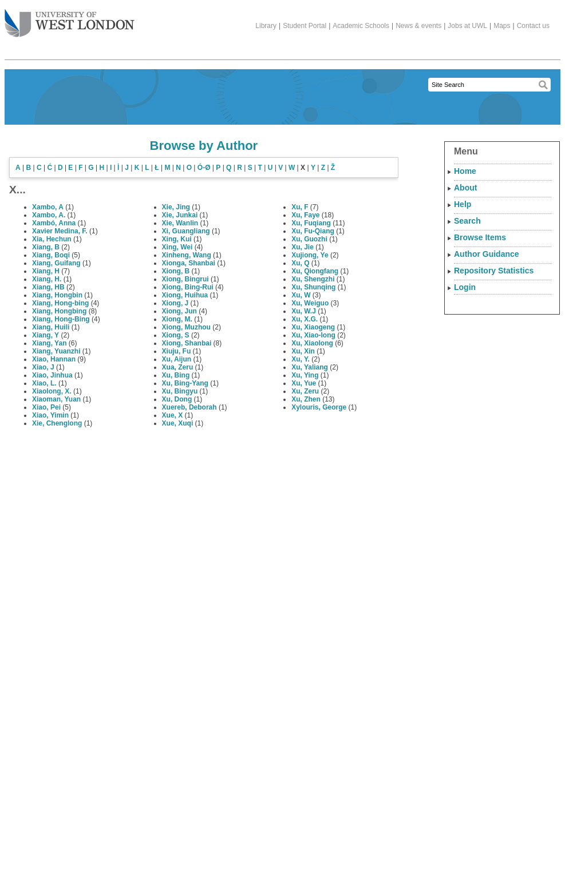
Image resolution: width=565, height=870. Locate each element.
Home (465, 171)
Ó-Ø (204, 168)
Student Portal (304, 26)
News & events (418, 26)
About (465, 187)
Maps (501, 26)
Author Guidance (486, 254)
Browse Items (480, 237)
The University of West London (70, 19)
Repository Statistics (494, 270)
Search (467, 220)
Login (465, 287)
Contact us (533, 26)
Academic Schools (361, 26)
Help (462, 204)
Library (265, 26)
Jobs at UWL (467, 26)
